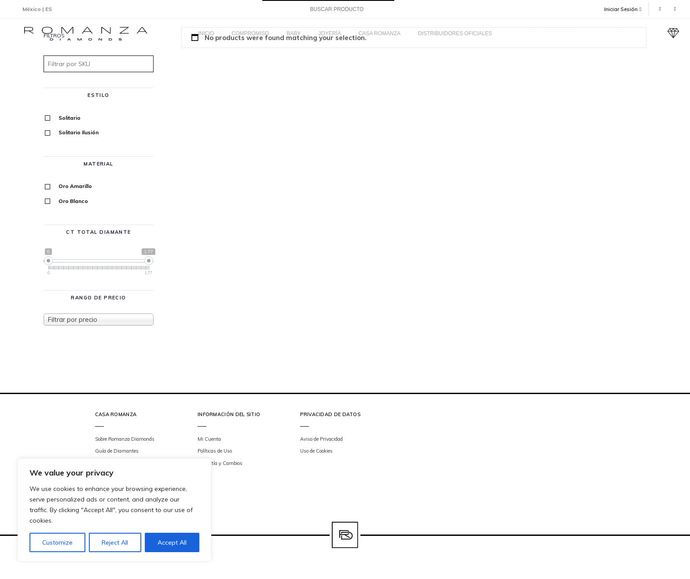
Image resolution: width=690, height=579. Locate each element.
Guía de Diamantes (117, 451)
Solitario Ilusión (79, 132)
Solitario (70, 117)
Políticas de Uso (215, 451)
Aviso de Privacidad (321, 439)
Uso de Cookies (316, 451)
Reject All (115, 542)
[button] (626, 9)
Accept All (172, 542)
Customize (57, 542)
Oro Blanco (73, 201)
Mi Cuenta (209, 439)
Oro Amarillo (75, 186)
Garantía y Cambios (220, 463)
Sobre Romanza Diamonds (124, 439)
